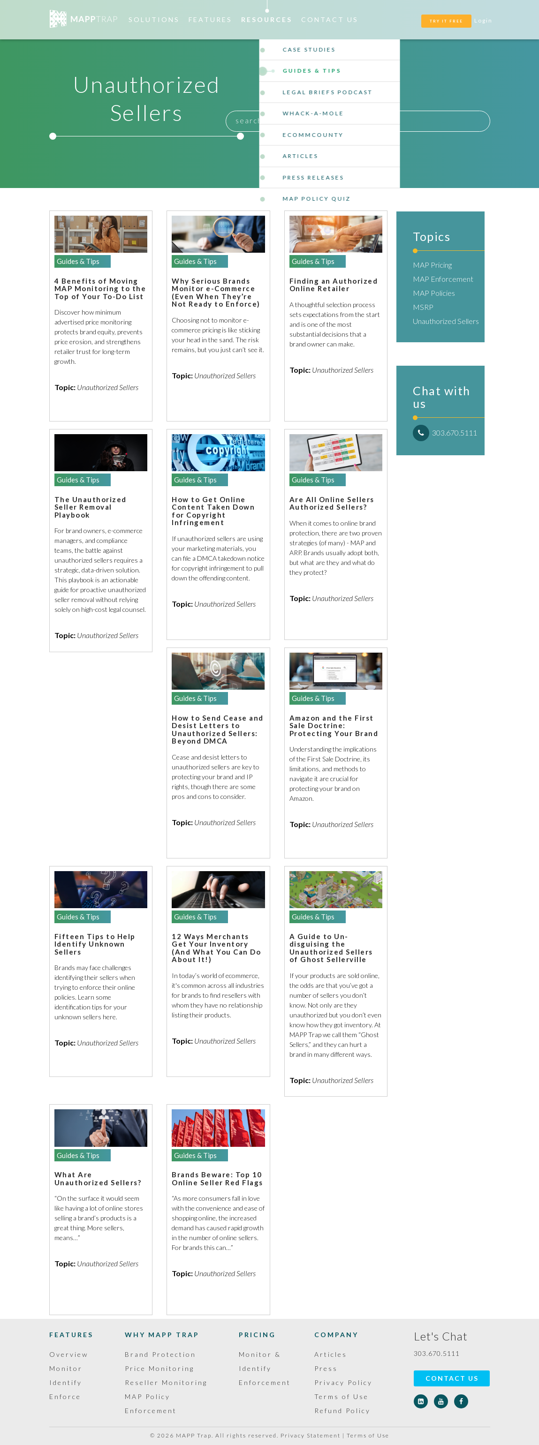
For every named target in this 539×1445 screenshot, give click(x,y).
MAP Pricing (432, 264)
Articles (330, 1354)
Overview (68, 1354)
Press (326, 1368)
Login (483, 20)
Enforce (65, 1396)
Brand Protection (160, 1354)
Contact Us (329, 19)
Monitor (66, 1368)
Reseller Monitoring (166, 1382)
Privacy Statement (311, 1435)
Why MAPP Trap (162, 1335)
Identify (65, 1382)
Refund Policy (342, 1411)
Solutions (154, 19)
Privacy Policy (343, 1382)
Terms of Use (341, 1396)
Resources (266, 19)
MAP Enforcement (443, 278)
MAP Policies (434, 292)
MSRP (423, 306)
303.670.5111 (445, 432)
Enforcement (265, 1382)
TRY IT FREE (446, 21)
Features (210, 19)
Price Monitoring (159, 1368)
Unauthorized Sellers (446, 320)
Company (336, 1335)
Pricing (257, 1335)
